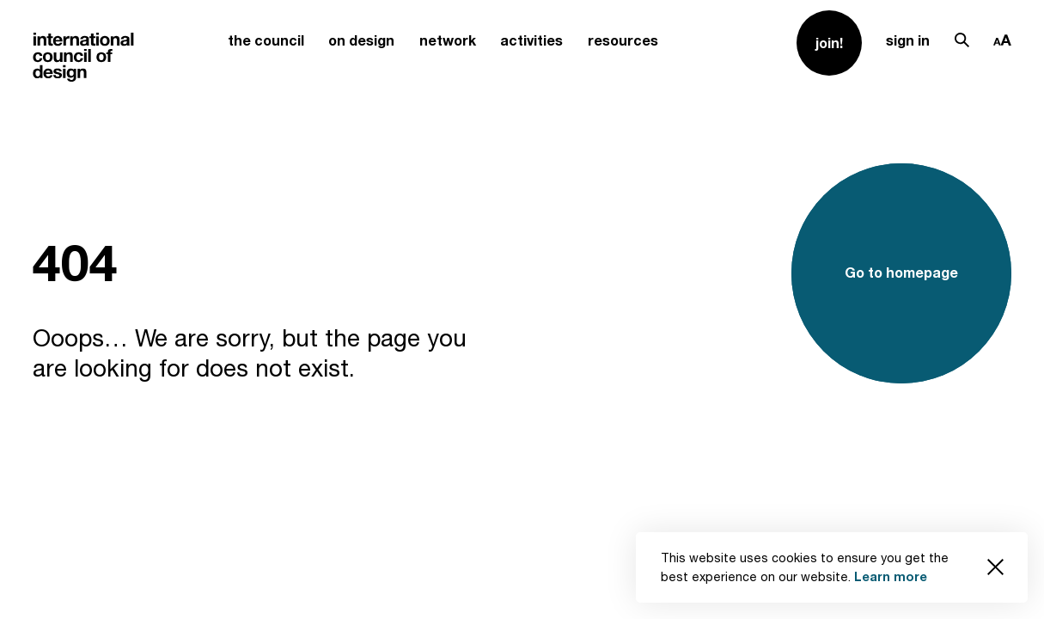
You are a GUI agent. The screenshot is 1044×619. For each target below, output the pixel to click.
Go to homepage (901, 272)
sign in (908, 40)
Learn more (890, 576)
